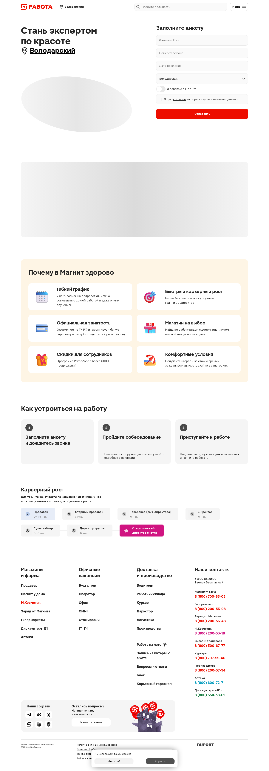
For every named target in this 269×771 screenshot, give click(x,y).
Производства (149, 628)
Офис (83, 603)
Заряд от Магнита (35, 611)
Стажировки (89, 620)
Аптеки (27, 637)
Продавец (29, 585)
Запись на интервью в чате (153, 655)
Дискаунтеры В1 (34, 628)
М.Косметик (31, 603)
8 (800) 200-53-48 (210, 621)
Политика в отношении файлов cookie (97, 745)
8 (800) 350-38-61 (210, 695)
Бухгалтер (87, 585)
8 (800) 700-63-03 (210, 596)
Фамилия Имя (169, 40)
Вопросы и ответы (152, 667)
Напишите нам (91, 722)
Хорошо (155, 761)
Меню (239, 6)
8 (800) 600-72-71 (210, 683)
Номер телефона (171, 53)
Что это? (114, 761)
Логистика (145, 620)
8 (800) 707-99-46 (210, 658)
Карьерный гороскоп (154, 684)
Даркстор (145, 611)
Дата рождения (170, 66)
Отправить (202, 114)
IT (83, 628)
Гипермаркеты (33, 620)
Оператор (87, 594)
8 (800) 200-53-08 (210, 609)
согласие (179, 99)
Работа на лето (152, 645)
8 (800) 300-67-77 (210, 646)
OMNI (83, 611)
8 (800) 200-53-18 (210, 633)
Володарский (55, 50)
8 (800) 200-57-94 (210, 670)
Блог (141, 675)
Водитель (145, 585)
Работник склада (151, 594)
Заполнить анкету (212, 6)
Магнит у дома (33, 594)
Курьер (143, 603)
